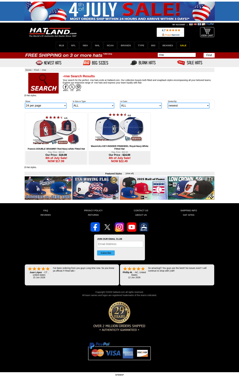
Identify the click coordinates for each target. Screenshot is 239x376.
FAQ (45, 210)
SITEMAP (119, 375)
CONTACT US (141, 210)
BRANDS (126, 45)
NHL (97, 45)
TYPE (141, 45)
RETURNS (93, 215)
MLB (61, 45)
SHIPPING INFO (188, 210)
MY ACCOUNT (178, 25)
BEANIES (167, 45)
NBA (85, 45)
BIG (153, 45)
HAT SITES (188, 215)
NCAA (110, 45)
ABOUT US (141, 215)
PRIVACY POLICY (93, 210)
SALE (183, 45)
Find (209, 55)
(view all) (130, 173)
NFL (73, 45)
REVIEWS (46, 215)
